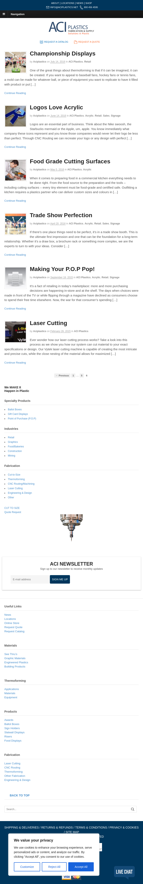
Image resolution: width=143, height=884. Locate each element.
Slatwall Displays (14, 732)
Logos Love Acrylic (56, 107)
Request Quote (13, 627)
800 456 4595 (91, 7)
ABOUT (55, 3)
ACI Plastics (75, 61)
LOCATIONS (67, 3)
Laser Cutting (48, 323)
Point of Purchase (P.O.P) (22, 418)
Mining (11, 455)
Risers (8, 736)
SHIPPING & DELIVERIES (21, 827)
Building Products (14, 666)
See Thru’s (10, 654)
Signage (116, 115)
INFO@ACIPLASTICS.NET (64, 7)
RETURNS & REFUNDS (57, 827)
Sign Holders (12, 728)
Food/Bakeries (16, 446)
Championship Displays (62, 53)
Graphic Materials (14, 658)
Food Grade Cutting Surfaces (70, 161)
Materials (9, 693)
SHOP (88, 3)
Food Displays (12, 740)
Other (11, 497)
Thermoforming (16, 479)
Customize (27, 866)
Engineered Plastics (16, 662)
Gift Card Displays (18, 414)
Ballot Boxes (15, 409)
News (7, 614)
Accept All (81, 866)
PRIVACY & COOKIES (124, 827)
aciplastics (39, 61)
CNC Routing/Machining (21, 483)
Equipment (10, 697)
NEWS (79, 3)
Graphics (13, 442)
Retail (87, 61)
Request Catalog (14, 631)
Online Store (11, 623)
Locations (10, 618)
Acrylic (89, 115)
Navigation (17, 14)
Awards (8, 719)
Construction (15, 451)
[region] (53, 854)
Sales (106, 115)
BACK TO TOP (20, 795)
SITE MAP (72, 832)
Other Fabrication (14, 775)
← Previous (62, 375)
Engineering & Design (20, 492)
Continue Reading (15, 93)
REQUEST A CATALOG (53, 42)
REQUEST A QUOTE (86, 42)
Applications (11, 689)
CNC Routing (12, 767)
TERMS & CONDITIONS (91, 827)
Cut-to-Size (14, 474)
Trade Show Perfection (61, 215)
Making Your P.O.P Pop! (62, 269)
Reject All (54, 866)
